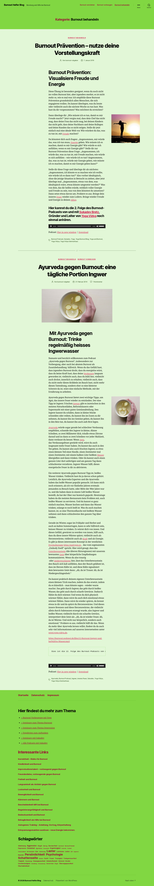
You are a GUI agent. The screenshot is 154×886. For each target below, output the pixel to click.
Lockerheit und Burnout (29, 789)
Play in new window (67, 232)
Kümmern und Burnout (29, 799)
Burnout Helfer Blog (14, 5)
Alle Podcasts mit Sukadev (34, 743)
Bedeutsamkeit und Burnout (32, 814)
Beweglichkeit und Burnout (31, 794)
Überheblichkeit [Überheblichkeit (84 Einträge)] (23, 866)
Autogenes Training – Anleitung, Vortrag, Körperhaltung (45, 825)
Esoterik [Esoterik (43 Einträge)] (64, 848)
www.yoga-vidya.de (58, 632)
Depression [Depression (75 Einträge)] (22, 848)
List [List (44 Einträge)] (71, 851)
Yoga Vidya (89, 216)
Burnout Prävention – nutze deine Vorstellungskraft (77, 49)
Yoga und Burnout (96, 239)
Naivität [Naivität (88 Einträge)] (21, 855)
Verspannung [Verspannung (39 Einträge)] (41, 863)
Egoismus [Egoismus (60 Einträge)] (39, 848)
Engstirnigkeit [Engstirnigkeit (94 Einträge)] (55, 848)
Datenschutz (39, 695)
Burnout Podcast (57, 239)
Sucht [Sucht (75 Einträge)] (46, 858)
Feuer (59, 197)
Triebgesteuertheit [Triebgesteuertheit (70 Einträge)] (69, 858)
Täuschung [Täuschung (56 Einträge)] (28, 861)
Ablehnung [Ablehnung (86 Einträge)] (22, 846)
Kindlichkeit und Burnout (30, 764)
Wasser (100, 455)
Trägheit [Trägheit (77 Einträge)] (21, 861)
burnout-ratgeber (72, 60)
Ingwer (76, 403)
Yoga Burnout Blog (82, 239)
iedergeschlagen (75, 561)
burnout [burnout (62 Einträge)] (61, 846)
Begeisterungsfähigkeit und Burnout (36, 809)
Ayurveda (53, 427)
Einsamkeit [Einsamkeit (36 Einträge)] (46, 848)
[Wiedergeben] (51, 226)
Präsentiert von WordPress (67, 880)
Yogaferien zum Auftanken (35, 732)
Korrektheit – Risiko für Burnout (33, 759)
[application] (77, 226)
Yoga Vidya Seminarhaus (69, 241)
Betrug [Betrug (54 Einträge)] (45, 846)
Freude (65, 134)
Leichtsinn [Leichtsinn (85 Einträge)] (60, 851)
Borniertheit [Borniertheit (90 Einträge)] (53, 846)
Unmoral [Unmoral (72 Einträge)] (61, 861)
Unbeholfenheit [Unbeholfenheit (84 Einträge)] (51, 861)
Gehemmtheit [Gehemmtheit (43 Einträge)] (22, 851)
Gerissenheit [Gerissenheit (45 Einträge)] (30, 851)
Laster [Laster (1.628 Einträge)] (51, 851)
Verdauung (89, 373)
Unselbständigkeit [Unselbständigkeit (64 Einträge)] (24, 863)
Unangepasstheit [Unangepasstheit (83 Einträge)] (39, 861)
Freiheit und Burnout (28, 779)
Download (84, 232)
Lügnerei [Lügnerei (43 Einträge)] (76, 851)
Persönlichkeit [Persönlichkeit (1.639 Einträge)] (35, 854)
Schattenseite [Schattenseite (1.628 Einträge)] (28, 858)
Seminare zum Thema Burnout (37, 722)
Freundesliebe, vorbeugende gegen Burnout (40, 774)
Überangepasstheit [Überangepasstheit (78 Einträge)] (66, 863)
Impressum (55, 695)
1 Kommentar (98, 282)
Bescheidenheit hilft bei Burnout (34, 804)
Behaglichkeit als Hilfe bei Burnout (35, 819)
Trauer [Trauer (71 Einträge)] (51, 858)
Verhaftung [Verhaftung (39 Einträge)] (34, 863)
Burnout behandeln (122, 5)
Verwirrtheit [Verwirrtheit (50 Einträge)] (50, 863)
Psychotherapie (56, 545)
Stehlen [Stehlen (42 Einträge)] (41, 858)
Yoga (73, 239)
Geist (89, 554)
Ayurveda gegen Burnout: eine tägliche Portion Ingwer (77, 270)
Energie (74, 142)
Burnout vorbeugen (104, 5)
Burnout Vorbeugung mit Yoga (36, 717)
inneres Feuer (82, 678)
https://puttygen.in (73, 545)
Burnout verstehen (87, 5)
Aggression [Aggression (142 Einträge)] (32, 846)
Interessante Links (34, 751)
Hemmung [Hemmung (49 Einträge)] (42, 851)
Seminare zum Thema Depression (38, 727)
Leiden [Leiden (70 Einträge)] (67, 851)
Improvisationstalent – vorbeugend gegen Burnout (42, 769)
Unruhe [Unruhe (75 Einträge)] (67, 861)
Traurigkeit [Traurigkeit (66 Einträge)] (58, 858)
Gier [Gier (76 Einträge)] (36, 851)
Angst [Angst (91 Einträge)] (40, 846)
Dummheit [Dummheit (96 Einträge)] (31, 848)
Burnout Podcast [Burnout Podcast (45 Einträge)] (69, 846)
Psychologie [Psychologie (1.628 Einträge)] (54, 854)
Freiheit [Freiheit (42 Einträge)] (69, 848)
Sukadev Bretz (89, 212)
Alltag (73, 200)
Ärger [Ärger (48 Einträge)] (56, 863)
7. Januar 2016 (89, 60)
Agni (82, 439)
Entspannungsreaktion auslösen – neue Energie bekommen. (47, 830)
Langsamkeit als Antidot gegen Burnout (37, 784)
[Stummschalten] (97, 226)
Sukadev (67, 239)
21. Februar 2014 (81, 282)
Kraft (85, 538)
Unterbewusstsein (57, 551)
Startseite (23, 695)
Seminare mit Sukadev (33, 737)
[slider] (74, 226)
